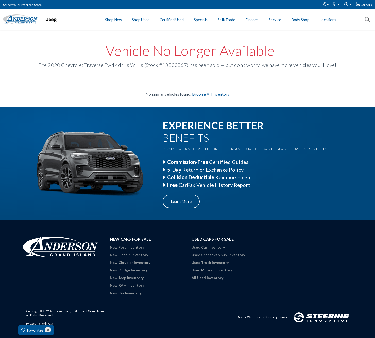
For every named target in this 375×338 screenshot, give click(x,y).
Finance (252, 19)
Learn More (181, 201)
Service (275, 19)
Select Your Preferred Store (22, 5)
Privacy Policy (35, 323)
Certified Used (172, 19)
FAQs (50, 323)
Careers (364, 5)
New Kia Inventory (126, 293)
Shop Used (140, 19)
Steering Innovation (278, 317)
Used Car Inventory (208, 247)
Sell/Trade (226, 19)
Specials (201, 19)
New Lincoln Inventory (129, 255)
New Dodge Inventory (129, 270)
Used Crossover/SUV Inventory (218, 255)
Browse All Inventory (211, 93)
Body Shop (300, 19)
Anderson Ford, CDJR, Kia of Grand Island (78, 311)
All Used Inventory (208, 277)
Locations (327, 19)
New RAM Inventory (127, 285)
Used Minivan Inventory (212, 270)
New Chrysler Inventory (130, 262)
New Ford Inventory (127, 247)
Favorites (36, 329)
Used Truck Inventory (210, 262)
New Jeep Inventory (127, 277)
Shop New (113, 19)
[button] (326, 5)
